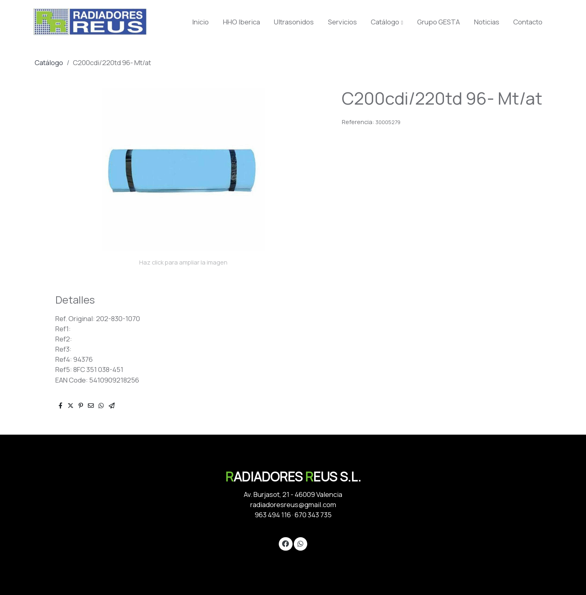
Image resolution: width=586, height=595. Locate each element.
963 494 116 (273, 514)
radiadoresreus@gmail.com (293, 504)
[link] (90, 21)
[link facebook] (286, 543)
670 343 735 (313, 514)
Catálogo (49, 62)
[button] (387, 22)
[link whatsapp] (300, 543)
